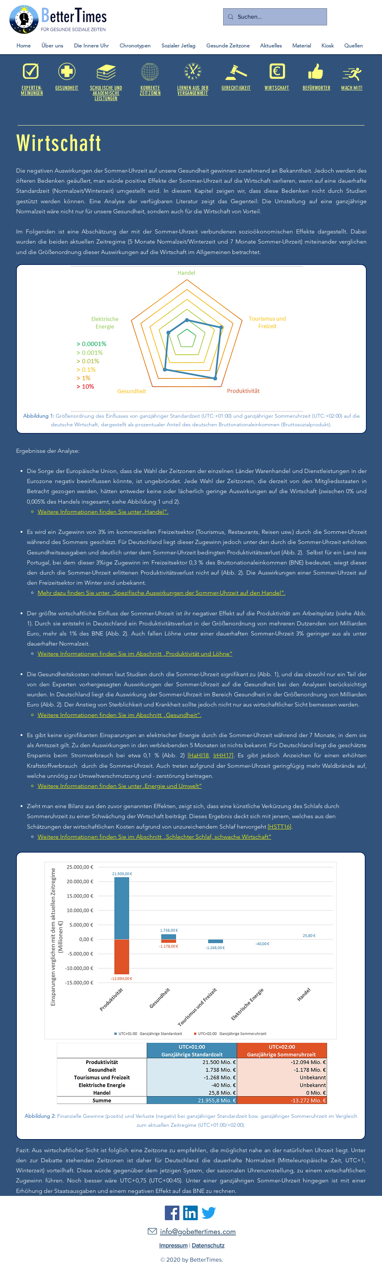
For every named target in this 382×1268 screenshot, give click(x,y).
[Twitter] (208, 1213)
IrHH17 (222, 755)
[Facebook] (172, 1213)
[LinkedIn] (190, 1213)
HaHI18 (199, 755)
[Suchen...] (274, 17)
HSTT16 (279, 826)
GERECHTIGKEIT (236, 88)
